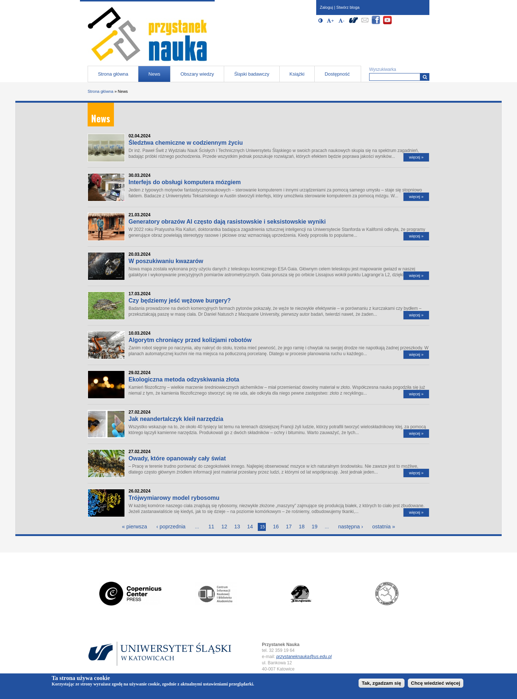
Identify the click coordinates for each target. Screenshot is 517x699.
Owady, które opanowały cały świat (177, 458)
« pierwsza (134, 526)
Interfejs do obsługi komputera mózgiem (185, 182)
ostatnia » (383, 526)
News (155, 74)
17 (289, 526)
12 (224, 526)
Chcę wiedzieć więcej (435, 683)
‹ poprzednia (170, 526)
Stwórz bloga (348, 7)
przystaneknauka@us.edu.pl (304, 656)
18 (302, 526)
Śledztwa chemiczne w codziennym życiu (186, 143)
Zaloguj (326, 7)
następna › (350, 526)
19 (315, 526)
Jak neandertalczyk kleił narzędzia (176, 419)
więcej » (416, 157)
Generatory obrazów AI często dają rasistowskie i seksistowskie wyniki (227, 222)
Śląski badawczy (251, 74)
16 (276, 526)
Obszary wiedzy (197, 74)
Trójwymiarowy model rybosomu (174, 498)
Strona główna (113, 74)
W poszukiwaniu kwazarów (166, 261)
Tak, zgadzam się (381, 683)
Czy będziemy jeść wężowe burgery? (180, 300)
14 (250, 526)
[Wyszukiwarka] (424, 77)
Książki (297, 74)
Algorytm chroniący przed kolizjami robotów (190, 340)
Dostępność (337, 74)
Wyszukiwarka (382, 69)
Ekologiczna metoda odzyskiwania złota (184, 379)
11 (211, 526)
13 (237, 526)
